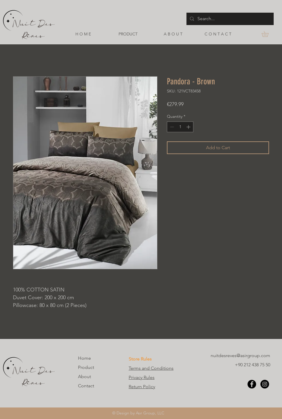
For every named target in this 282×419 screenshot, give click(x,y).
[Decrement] (171, 127)
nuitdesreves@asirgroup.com (240, 355)
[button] (268, 34)
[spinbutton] (180, 127)
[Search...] (229, 19)
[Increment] (189, 127)
